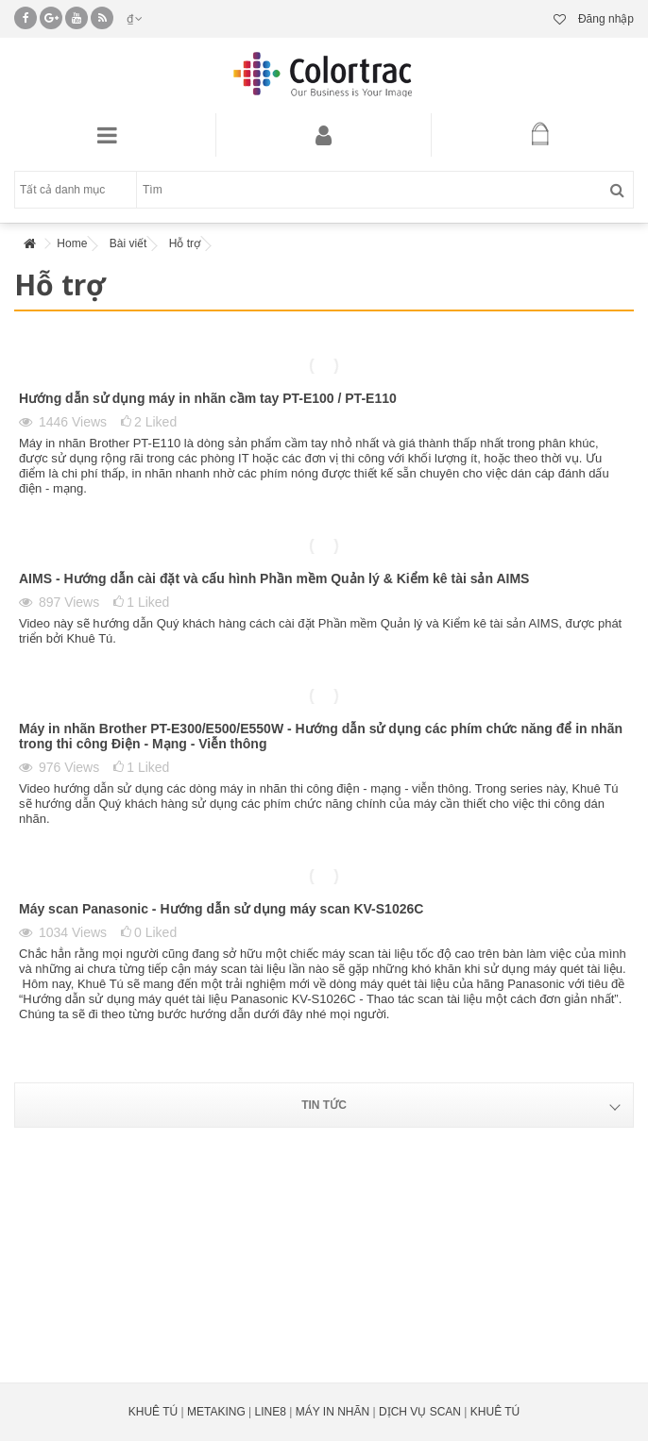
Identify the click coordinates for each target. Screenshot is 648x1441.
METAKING (216, 1411)
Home (72, 243)
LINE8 (270, 1411)
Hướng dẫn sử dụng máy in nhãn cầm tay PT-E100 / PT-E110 (208, 398)
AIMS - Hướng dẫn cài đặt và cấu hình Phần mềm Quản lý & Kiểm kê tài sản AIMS (274, 578)
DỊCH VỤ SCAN (420, 1411)
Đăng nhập (604, 18)
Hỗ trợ (184, 243)
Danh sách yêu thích (560, 20)
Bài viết (128, 243)
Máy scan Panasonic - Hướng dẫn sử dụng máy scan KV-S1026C (221, 908)
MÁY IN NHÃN (332, 1411)
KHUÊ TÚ (153, 1411)
